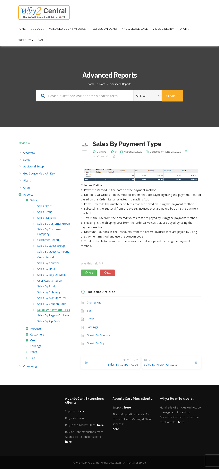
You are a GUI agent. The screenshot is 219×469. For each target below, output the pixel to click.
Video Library (163, 28)
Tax (89, 310)
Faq (40, 40)
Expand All (24, 143)
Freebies (25, 40)
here (81, 411)
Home (22, 28)
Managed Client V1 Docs (68, 28)
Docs (102, 84)
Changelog (94, 302)
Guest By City (96, 343)
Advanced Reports (120, 84)
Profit (90, 319)
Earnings (92, 327)
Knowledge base (135, 28)
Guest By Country (98, 335)
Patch (184, 28)
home (91, 84)
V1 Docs (37, 28)
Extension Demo (104, 28)
